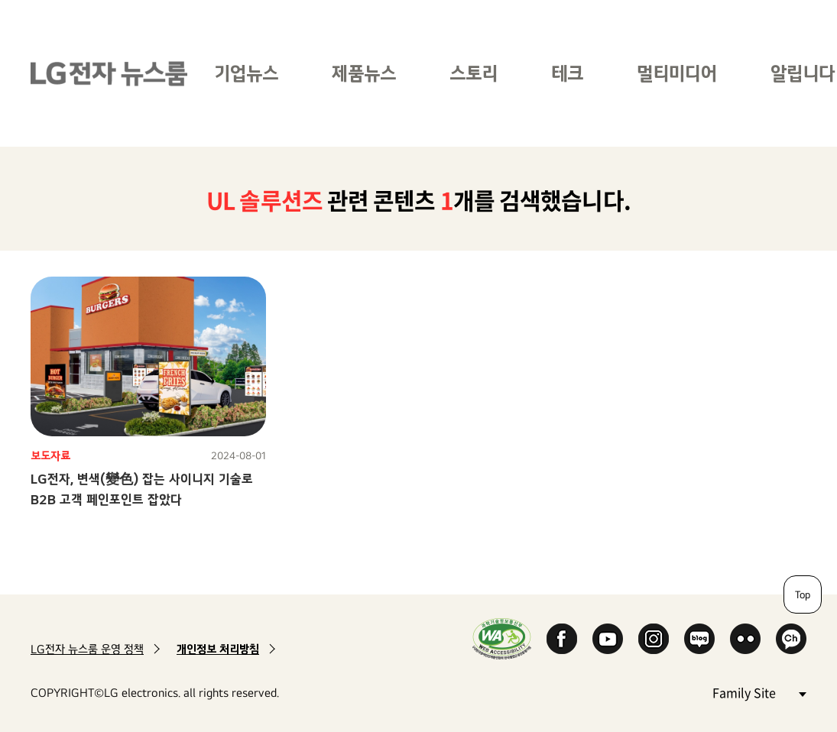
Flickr (745, 638)
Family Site (759, 691)
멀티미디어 (677, 73)
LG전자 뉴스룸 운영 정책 (87, 649)
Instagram (653, 638)
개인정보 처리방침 (218, 649)
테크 (567, 73)
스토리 (473, 73)
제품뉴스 (364, 73)
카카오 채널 (791, 638)
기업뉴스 (246, 73)
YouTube (607, 638)
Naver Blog (699, 638)
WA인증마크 (501, 638)
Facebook (562, 638)
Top (802, 594)
